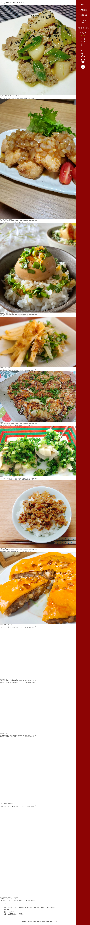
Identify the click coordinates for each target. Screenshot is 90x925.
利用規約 (83, 33)
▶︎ (2, 901)
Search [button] (13, 903)
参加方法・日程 (83, 28)
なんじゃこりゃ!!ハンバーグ (6, 624)
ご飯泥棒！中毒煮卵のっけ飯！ (7, 313)
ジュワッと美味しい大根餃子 (6, 803)
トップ (83, 4)
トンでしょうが (3, 548)
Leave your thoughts (33, 96)
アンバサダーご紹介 (83, 21)
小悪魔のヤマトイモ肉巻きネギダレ (7, 476)
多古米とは (83, 15)
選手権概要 (83, 10)
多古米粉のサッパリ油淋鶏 (6, 219)
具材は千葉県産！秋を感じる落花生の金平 (9, 897)
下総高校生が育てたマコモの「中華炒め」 (9, 679)
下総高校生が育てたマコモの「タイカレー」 (9, 733)
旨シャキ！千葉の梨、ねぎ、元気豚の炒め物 (9, 95)
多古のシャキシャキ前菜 (5, 367)
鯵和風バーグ (3, 422)
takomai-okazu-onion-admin (22, 96)
